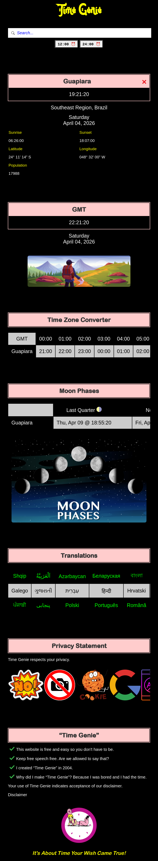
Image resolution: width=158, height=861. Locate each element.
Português (106, 605)
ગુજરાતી (43, 590)
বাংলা (137, 575)
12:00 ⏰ (67, 44)
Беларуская (106, 576)
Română (136, 605)
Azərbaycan (72, 576)
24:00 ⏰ (91, 44)
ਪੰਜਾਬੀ (19, 605)
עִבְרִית (72, 590)
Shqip (19, 576)
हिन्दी (106, 591)
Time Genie (79, 10)
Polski (72, 605)
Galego (19, 590)
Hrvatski (136, 590)
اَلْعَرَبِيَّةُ (43, 576)
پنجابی (43, 605)
